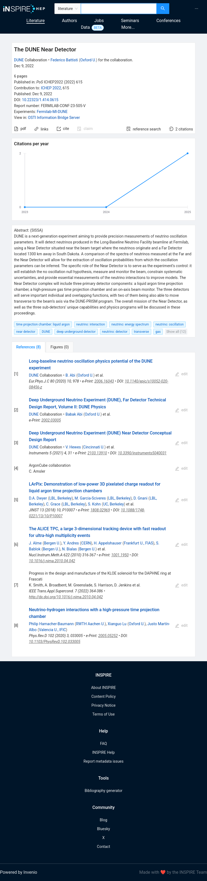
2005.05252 (108, 636)
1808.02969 (100, 510)
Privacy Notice (103, 705)
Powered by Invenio (18, 872)
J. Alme (35, 543)
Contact (103, 846)
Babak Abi (73, 414)
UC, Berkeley (113, 504)
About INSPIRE (103, 687)
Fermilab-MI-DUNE (52, 111)
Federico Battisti (64, 60)
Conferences (168, 20)
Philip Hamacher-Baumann (51, 624)
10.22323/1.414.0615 (40, 100)
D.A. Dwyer (38, 498)
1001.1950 (120, 555)
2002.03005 (51, 420)
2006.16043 (104, 381)
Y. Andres (71, 543)
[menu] (189, 8)
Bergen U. (52, 543)
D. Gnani (140, 498)
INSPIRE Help (103, 752)
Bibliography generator (103, 790)
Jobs (99, 20)
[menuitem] (196, 8)
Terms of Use (103, 714)
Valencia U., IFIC (52, 630)
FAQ (103, 743)
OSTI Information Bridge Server (54, 117)
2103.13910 (97, 453)
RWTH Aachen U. (90, 624)
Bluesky (103, 829)
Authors (69, 20)
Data (85, 27)
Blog (103, 820)
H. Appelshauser (108, 543)
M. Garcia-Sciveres (90, 498)
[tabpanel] (103, 504)
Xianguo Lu (117, 624)
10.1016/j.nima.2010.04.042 (52, 561)
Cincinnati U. (93, 447)
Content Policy (103, 696)
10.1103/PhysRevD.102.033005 (54, 641)
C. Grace (53, 504)
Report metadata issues (103, 761)
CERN (86, 543)
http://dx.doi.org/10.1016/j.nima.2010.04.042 (66, 597)
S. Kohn (94, 504)
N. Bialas (69, 549)
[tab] (28, 347)
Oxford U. (88, 60)
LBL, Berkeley (60, 498)
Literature (35, 20)
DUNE (19, 60)
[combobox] (119, 8)
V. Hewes (73, 447)
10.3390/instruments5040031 (142, 453)
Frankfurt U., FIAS (138, 543)
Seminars (130, 20)
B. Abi (70, 375)
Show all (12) (176, 332)
